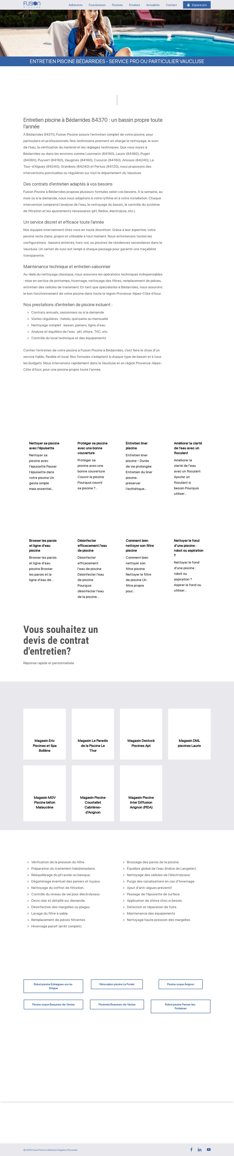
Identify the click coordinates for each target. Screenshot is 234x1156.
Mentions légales (57, 1150)
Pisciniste (72, 1150)
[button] (53, 986)
